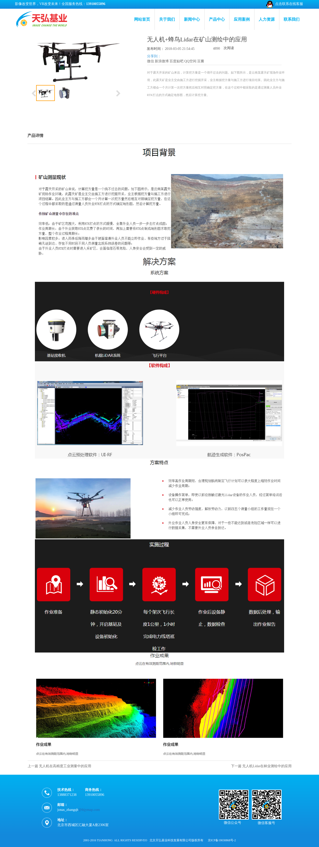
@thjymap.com (89, 815)
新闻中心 (192, 19)
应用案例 (242, 19)
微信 (150, 61)
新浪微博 (162, 61)
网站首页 (142, 19)
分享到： (154, 56)
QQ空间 (190, 61)
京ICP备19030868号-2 (222, 840)
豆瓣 (200, 61)
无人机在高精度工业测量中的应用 (65, 766)
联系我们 (292, 19)
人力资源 (267, 19)
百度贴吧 (176, 61)
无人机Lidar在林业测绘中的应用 (267, 766)
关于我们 (167, 19)
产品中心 (217, 19)
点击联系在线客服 (289, 4)
